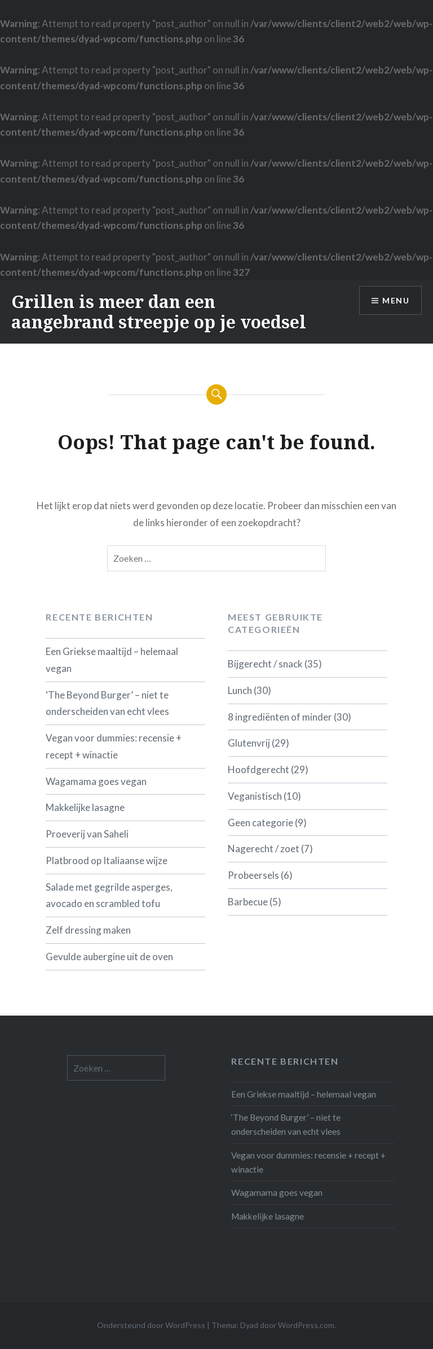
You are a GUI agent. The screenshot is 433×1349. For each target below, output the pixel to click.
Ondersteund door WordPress (151, 1325)
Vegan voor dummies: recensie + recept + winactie (114, 746)
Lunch (240, 690)
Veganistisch (255, 796)
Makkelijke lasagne (85, 807)
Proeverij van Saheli (87, 834)
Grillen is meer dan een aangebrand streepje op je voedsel (158, 311)
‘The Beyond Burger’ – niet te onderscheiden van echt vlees (107, 703)
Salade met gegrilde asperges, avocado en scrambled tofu (109, 895)
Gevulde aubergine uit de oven (109, 956)
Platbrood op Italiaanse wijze (106, 860)
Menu (395, 300)
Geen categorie (260, 823)
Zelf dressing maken (88, 930)
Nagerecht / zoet (263, 848)
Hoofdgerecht (258, 769)
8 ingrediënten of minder (280, 717)
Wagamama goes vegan (96, 781)
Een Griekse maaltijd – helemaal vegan (112, 659)
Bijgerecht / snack (265, 664)
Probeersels (253, 875)
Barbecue (248, 902)
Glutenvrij (249, 743)
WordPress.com (306, 1325)
